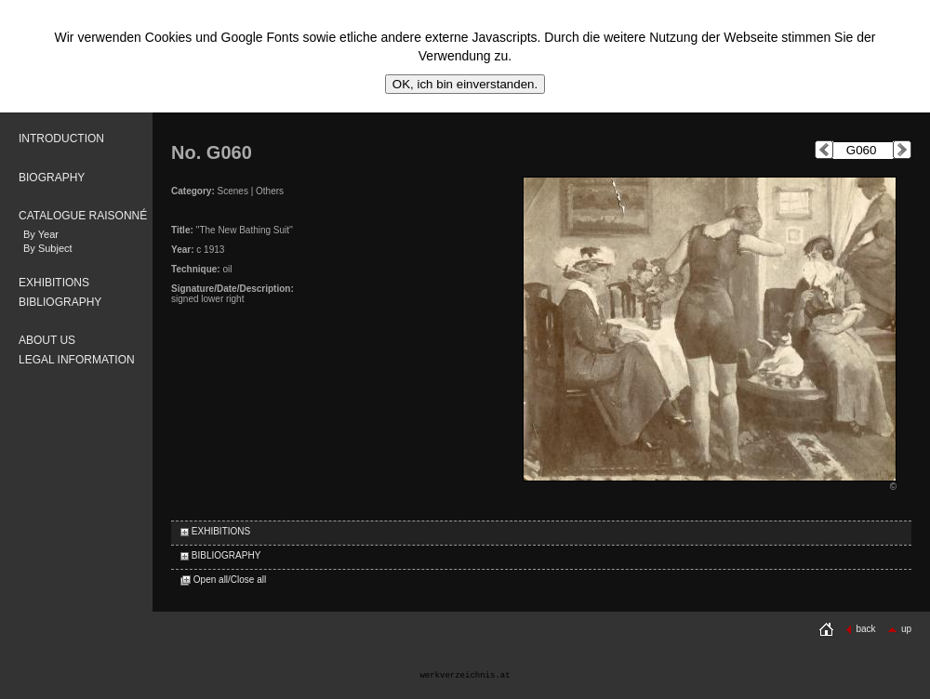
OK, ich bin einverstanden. (465, 84)
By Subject (48, 248)
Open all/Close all (223, 579)
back (860, 629)
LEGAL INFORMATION (77, 359)
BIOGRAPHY (52, 177)
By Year (41, 234)
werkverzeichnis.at (464, 675)
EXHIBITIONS (54, 282)
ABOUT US (47, 340)
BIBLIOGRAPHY (60, 302)
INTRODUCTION (61, 138)
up (899, 629)
